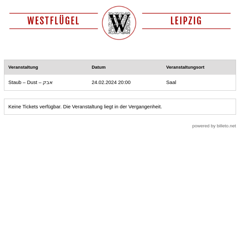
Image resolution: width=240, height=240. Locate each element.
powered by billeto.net (214, 125)
